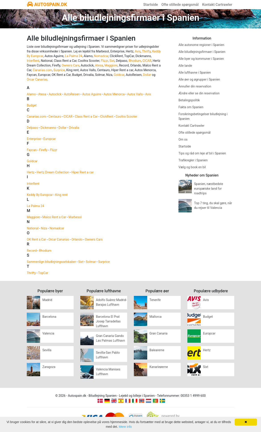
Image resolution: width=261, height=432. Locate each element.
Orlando (76, 239)
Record (32, 250)
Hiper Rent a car (82, 172)
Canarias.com (42, 70)
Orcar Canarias (37, 79)
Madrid (47, 300)
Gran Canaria (158, 333)
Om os (183, 139)
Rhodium (135, 60)
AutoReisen (72, 94)
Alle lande (185, 65)
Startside (150, 4)
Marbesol (74, 217)
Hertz (30, 172)
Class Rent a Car (86, 116)
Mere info (125, 426)
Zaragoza (48, 367)
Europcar (49, 139)
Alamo (31, 94)
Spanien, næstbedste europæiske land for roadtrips (208, 188)
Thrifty (146, 51)
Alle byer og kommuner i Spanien (201, 58)
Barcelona (49, 316)
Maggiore (111, 65)
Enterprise (34, 139)
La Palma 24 (73, 56)
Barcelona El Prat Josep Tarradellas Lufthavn (108, 321)
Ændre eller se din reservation (199, 93)
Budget (32, 105)
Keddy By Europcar (40, 195)
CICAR (147, 60)
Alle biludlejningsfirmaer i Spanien (201, 52)
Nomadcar (101, 56)
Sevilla (46, 350)
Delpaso (32, 127)
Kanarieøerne (158, 367)
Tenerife (155, 300)
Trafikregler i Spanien (193, 160)
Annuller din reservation (194, 86)
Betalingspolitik (189, 100)
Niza (44, 228)
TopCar (43, 273)
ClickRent (106, 116)
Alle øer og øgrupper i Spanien (199, 79)
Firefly (43, 150)
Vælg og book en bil (192, 167)
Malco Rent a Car (54, 217)
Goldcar (119, 75)
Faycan (32, 150)
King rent (61, 195)
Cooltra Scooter (126, 116)
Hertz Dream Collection (53, 172)
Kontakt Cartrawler (217, 4)
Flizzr (104, 60)
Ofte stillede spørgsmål (180, 4)
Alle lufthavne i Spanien (194, 72)
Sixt (111, 60)
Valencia (48, 333)
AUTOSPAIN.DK (47, 4)
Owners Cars (70, 65)
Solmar (91, 262)
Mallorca (155, 316)
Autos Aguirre (91, 94)
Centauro (54, 116)
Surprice (59, 70)
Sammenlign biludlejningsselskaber (51, 262)
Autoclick (55, 94)
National (32, 228)
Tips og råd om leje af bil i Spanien (202, 153)
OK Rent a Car (36, 239)
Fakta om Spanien (190, 107)
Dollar (147, 75)
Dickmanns (48, 127)
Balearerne (156, 350)
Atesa (99, 65)
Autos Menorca (114, 94)
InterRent (33, 60)
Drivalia (74, 127)
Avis (138, 51)
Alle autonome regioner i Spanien (201, 45)
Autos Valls (135, 94)
